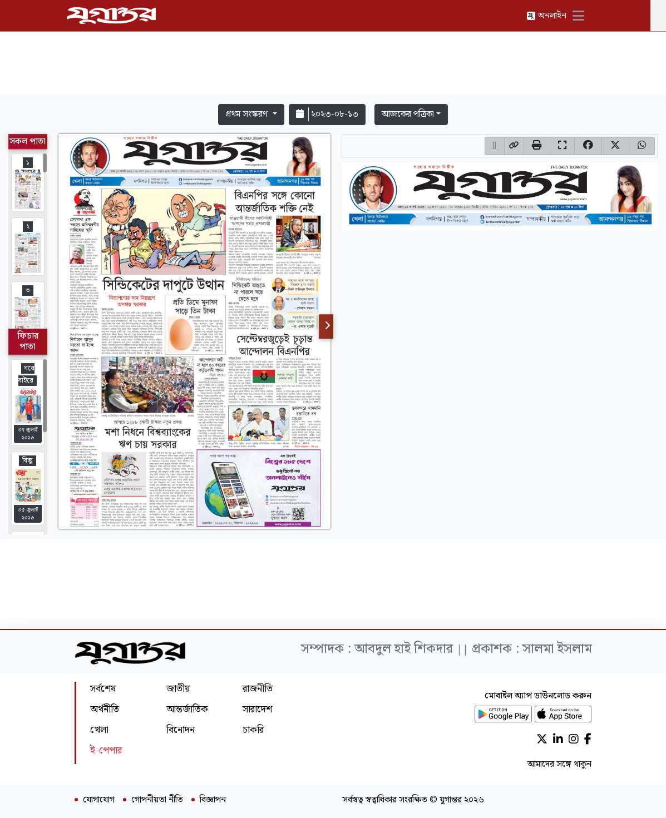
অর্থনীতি (104, 709)
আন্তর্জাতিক (187, 709)
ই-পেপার (106, 750)
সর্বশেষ (103, 689)
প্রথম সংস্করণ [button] (247, 114)
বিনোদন (180, 730)
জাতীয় (178, 689)
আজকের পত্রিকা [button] (408, 114)
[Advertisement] (333, 66)
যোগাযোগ (99, 800)
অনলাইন (554, 16)
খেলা (99, 730)
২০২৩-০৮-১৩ (327, 114)
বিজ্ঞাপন (213, 800)
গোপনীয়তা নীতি (157, 800)
